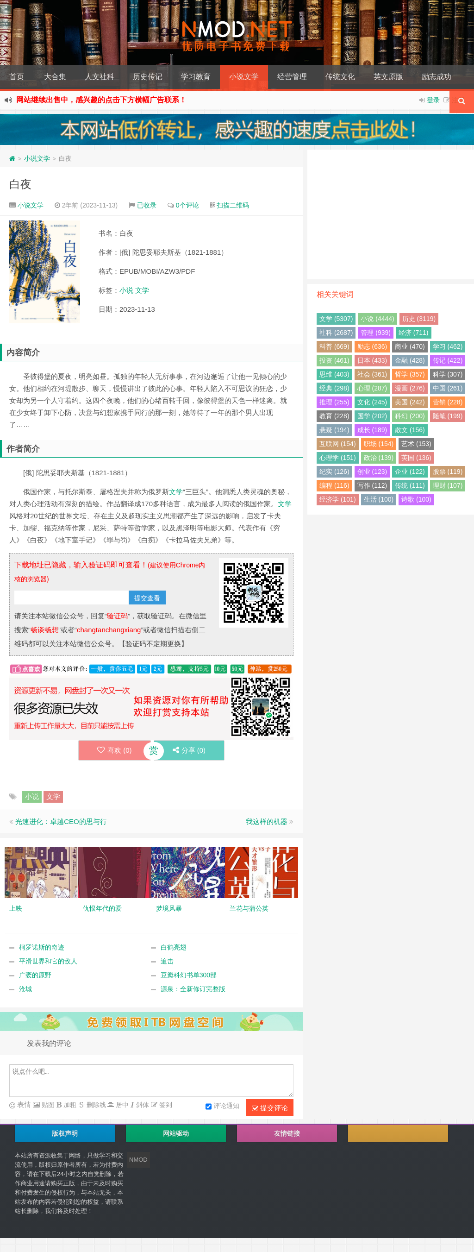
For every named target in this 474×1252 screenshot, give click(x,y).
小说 (126, 290)
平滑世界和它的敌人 (48, 961)
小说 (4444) (377, 318)
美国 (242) (410, 402)
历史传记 (147, 77)
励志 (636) (372, 346)
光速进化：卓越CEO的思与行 (61, 821)
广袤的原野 (35, 975)
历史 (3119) (419, 318)
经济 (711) (414, 332)
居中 (121, 1104)
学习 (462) (448, 346)
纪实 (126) (334, 471)
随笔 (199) (448, 416)
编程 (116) (334, 485)
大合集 (55, 77)
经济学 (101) (337, 499)
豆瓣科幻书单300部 (189, 975)
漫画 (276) (410, 388)
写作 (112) (372, 485)
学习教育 (196, 77)
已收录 (146, 205)
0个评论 (187, 205)
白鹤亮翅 (174, 947)
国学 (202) (372, 416)
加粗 (69, 1104)
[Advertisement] (390, 214)
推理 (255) (334, 402)
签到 (164, 1104)
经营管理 (292, 77)
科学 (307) (448, 374)
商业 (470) (410, 346)
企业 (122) (410, 471)
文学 (142, 290)
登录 (433, 100)
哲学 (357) (410, 374)
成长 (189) (372, 430)
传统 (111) (410, 485)
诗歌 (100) (416, 499)
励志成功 (436, 77)
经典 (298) (334, 388)
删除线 (95, 1104)
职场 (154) (379, 443)
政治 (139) (379, 457)
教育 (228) (334, 416)
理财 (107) (448, 485)
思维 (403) (334, 374)
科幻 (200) (410, 416)
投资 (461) (334, 360)
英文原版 (388, 77)
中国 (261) (448, 388)
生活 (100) (379, 499)
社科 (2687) (336, 332)
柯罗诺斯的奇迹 (41, 947)
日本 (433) (372, 360)
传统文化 (340, 77)
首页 (16, 77)
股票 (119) (448, 471)
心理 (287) (372, 388)
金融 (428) (410, 360)
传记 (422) (448, 360)
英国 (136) (416, 457)
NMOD (138, 1159)
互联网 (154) (337, 443)
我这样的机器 (266, 821)
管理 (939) (376, 332)
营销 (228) (448, 402)
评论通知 (222, 1107)
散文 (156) (410, 430)
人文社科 (99, 77)
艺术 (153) (416, 443)
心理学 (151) (337, 457)
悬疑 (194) (334, 430)
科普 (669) (334, 346)
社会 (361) (372, 374)
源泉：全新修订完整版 (193, 989)
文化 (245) (372, 402)
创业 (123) (372, 471)
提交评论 (270, 1108)
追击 (167, 961)
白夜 (20, 184)
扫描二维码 (233, 205)
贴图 (47, 1104)
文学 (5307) (336, 318)
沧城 (25, 989)
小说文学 (244, 77)
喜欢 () (114, 750)
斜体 (141, 1104)
